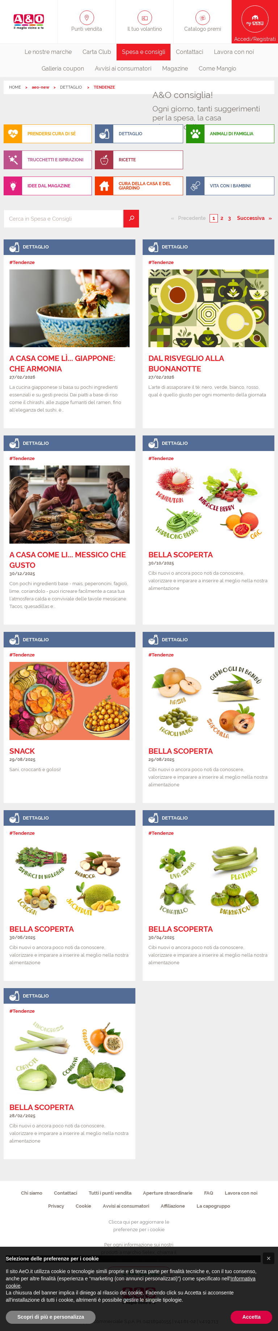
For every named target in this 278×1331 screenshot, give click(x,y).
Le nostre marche (48, 51)
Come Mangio (217, 68)
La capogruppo (213, 1206)
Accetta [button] (251, 1317)
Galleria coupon (63, 68)
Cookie (83, 1206)
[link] (69, 334)
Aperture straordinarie (168, 1193)
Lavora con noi (234, 51)
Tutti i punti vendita (110, 1193)
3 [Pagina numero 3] (229, 218)
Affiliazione (173, 1206)
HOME (15, 87)
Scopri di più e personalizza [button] (50, 1317)
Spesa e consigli (143, 51)
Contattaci (189, 51)
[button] (268, 1258)
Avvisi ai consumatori (123, 68)
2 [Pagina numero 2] (221, 218)
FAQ (208, 1193)
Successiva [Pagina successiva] (253, 217)
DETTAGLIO (71, 87)
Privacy (56, 1206)
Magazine (175, 68)
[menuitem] (48, 52)
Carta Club (97, 51)
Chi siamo (31, 1193)
